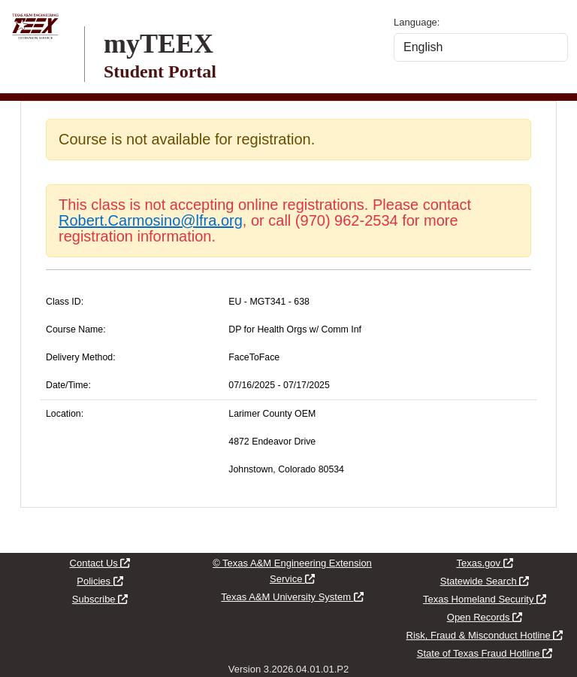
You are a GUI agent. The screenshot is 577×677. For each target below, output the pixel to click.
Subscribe (100, 599)
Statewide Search (485, 581)
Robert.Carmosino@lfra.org (151, 220)
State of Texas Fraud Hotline (484, 653)
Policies (99, 581)
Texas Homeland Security (484, 599)
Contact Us (100, 563)
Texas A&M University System (292, 597)
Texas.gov (484, 563)
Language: (417, 22)
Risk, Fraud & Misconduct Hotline (484, 635)
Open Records (484, 617)
